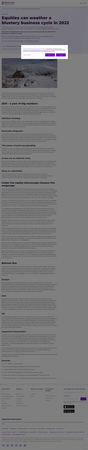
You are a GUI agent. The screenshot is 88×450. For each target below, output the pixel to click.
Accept (60, 54)
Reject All (50, 54)
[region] (44, 52)
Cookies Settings (27, 54)
